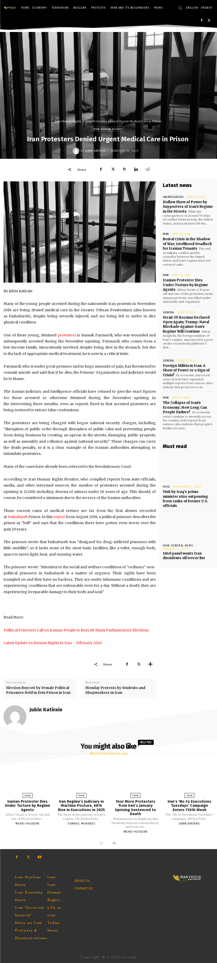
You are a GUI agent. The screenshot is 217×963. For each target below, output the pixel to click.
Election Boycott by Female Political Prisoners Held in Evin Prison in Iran (38, 690)
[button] (180, 8)
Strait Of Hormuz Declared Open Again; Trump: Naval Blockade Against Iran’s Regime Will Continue (186, 324)
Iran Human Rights (68, 121)
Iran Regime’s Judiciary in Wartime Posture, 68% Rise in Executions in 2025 (81, 805)
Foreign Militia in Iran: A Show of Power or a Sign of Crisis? (186, 369)
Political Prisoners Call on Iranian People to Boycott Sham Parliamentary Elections (76, 630)
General (168, 311)
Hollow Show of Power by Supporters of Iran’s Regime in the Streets (188, 206)
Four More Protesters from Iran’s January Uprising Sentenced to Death (135, 807)
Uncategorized (173, 197)
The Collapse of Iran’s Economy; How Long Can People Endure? (185, 406)
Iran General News (178, 544)
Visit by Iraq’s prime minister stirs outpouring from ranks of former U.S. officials (185, 498)
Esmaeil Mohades (81, 823)
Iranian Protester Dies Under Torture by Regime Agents (185, 284)
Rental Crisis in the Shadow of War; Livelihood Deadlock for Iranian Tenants (187, 243)
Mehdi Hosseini (27, 823)
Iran (166, 234)
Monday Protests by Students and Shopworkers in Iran (115, 690)
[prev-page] (102, 843)
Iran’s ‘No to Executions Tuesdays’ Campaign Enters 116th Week (189, 805)
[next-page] (114, 843)
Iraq (166, 485)
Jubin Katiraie (95, 150)
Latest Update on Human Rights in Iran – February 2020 (53, 643)
